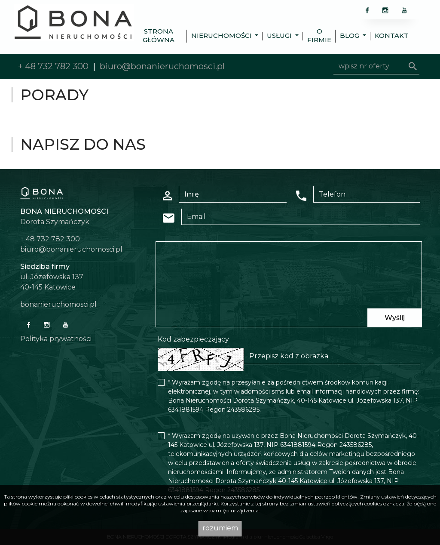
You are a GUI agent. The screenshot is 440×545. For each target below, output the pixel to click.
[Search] (376, 66)
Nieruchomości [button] (222, 35)
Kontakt (392, 35)
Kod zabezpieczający (193, 339)
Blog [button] (350, 35)
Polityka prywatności (56, 339)
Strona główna (158, 35)
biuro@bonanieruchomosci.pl (162, 66)
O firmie (319, 35)
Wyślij (395, 318)
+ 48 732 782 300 (53, 66)
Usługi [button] (280, 35)
